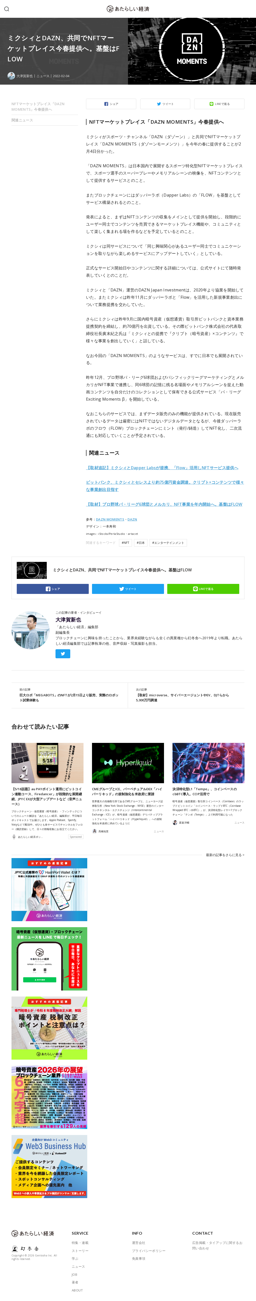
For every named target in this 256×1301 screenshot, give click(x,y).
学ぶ (75, 1258)
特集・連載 (80, 1242)
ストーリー (80, 1250)
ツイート (168, 104)
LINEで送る (222, 104)
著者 (75, 1282)
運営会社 (139, 1242)
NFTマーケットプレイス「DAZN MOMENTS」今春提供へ (38, 106)
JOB (74, 1274)
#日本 (141, 543)
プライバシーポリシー (149, 1250)
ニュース (43, 76)
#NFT (125, 543)
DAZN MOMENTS (110, 519)
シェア (114, 104)
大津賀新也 (68, 619)
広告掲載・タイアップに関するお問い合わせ (217, 1245)
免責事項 (139, 1258)
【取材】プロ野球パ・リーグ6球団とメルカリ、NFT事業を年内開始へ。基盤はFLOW (164, 504)
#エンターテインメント (168, 543)
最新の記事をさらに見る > (225, 854)
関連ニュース (22, 120)
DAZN (132, 519)
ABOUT (77, 1290)
